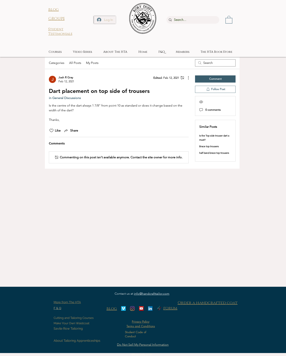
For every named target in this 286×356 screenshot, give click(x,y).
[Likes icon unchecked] (51, 130)
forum (170, 308)
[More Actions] (186, 77)
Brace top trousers (209, 146)
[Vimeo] (123, 308)
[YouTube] (141, 308)
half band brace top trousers (214, 152)
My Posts (92, 63)
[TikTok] (159, 308)
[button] (228, 19)
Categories (56, 63)
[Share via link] (71, 130)
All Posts (75, 63)
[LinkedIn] (150, 308)
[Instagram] (132, 308)
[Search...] (192, 20)
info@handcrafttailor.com (151, 293)
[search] (215, 62)
